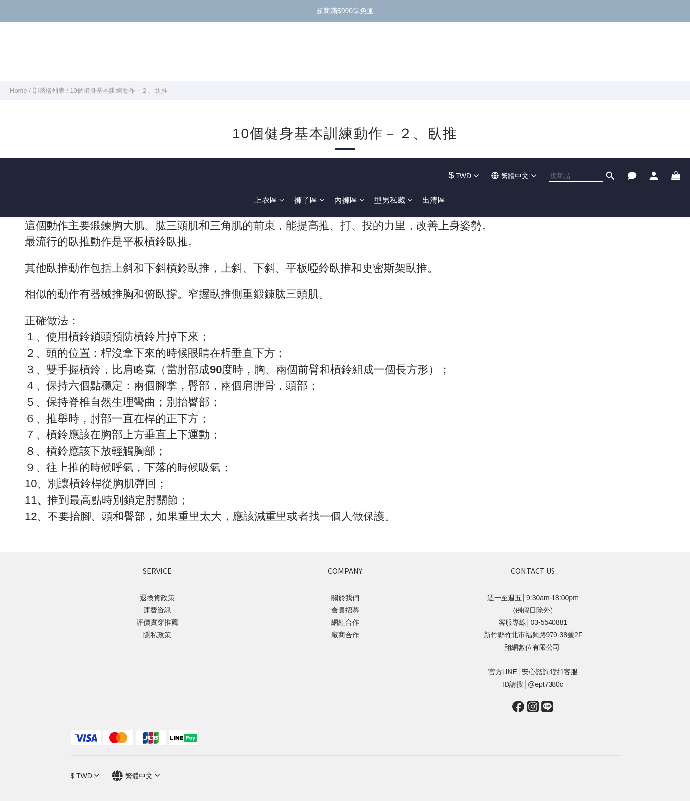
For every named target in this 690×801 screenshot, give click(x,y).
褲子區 (309, 64)
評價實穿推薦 (157, 622)
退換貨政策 (157, 598)
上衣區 (269, 64)
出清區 (434, 64)
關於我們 (345, 598)
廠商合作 (345, 635)
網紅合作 (345, 622)
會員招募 (345, 610)
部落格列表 (49, 90)
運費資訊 (157, 610)
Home (18, 90)
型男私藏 (393, 64)
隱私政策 (157, 635)
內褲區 (349, 64)
